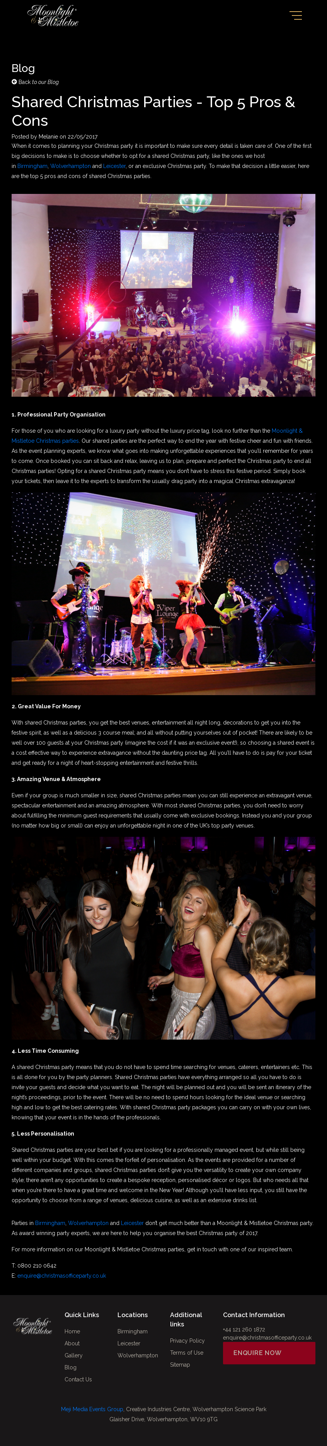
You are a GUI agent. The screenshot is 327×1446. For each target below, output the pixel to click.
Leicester (114, 166)
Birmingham (32, 166)
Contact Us (78, 1379)
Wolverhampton (70, 166)
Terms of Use (186, 1353)
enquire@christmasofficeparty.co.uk (61, 1276)
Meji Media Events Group (92, 1409)
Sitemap (180, 1365)
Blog (71, 1367)
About (72, 1343)
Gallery (74, 1355)
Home (72, 1331)
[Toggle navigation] (296, 15)
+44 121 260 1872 (244, 1329)
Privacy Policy (187, 1341)
